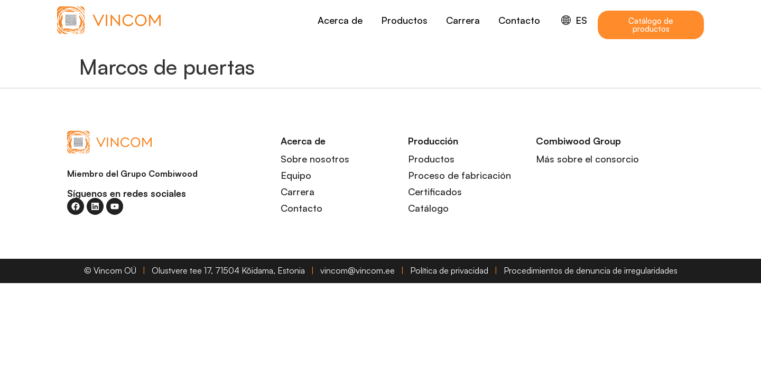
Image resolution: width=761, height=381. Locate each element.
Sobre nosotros (315, 159)
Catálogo (428, 208)
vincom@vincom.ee (357, 270)
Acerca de (340, 20)
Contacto (519, 20)
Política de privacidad (449, 270)
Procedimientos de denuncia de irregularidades (591, 270)
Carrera (463, 20)
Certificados (435, 191)
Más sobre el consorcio (587, 159)
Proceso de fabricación (459, 175)
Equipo (296, 175)
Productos (404, 20)
